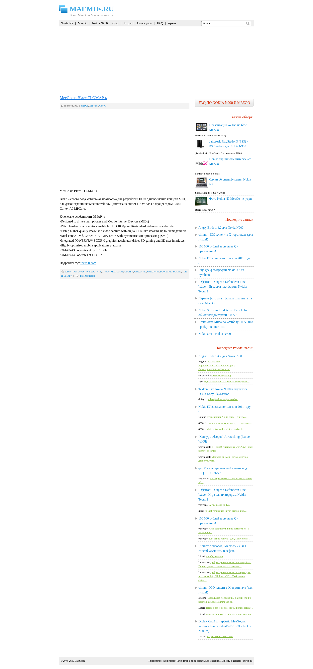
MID (113, 271)
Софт (116, 23)
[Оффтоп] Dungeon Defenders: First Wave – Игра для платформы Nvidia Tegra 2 (222, 286)
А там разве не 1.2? (219, 504)
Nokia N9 (67, 23)
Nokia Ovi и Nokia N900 (214, 333)
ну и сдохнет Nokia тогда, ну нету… (227, 416)
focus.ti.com (88, 263)
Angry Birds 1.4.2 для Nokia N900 (221, 227)
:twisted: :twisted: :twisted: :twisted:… (225, 429)
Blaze (91, 271)
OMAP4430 (140, 271)
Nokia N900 (100, 23)
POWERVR (166, 271)
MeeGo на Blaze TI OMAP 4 (83, 98)
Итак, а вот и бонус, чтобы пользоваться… (229, 607)
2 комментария (87, 275)
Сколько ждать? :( (221, 375)
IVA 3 (98, 271)
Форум (102, 105)
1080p (68, 271)
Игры (128, 23)
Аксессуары (144, 23)
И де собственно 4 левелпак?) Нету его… (227, 381)
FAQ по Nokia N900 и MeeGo (224, 103)
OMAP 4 (129, 271)
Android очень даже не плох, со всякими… (228, 423)
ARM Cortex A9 (80, 271)
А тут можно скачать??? (220, 636)
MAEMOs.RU (92, 9)
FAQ (160, 23)
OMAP (120, 271)
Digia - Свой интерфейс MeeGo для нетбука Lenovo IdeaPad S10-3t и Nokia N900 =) (224, 626)
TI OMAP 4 (66, 275)
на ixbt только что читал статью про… (226, 510)
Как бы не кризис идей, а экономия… (229, 538)
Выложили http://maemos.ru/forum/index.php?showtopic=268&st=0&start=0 (216, 365)
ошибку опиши (214, 556)
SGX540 (177, 271)
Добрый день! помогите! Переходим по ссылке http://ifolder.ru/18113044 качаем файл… (224, 576)
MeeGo (82, 23)
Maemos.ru (79, 660)
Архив (172, 23)
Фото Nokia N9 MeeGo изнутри (230, 198)
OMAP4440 (153, 271)
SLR (184, 271)
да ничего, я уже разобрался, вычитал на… (229, 613)
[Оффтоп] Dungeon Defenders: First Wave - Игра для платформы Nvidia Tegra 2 (222, 494)
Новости (93, 105)
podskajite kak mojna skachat (222, 399)
